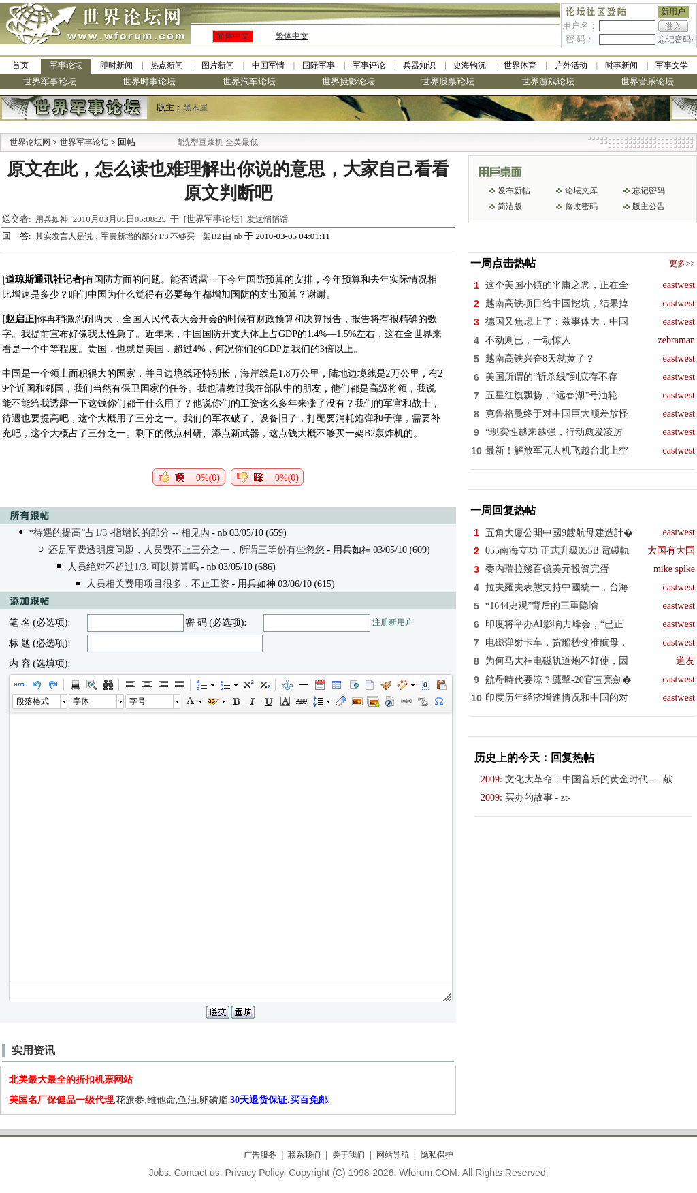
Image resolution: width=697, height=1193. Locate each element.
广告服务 (260, 1155)
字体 (81, 701)
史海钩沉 (469, 65)
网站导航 (392, 1155)
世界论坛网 (30, 142)
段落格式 (32, 701)
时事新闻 (621, 65)
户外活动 (571, 65)
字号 (137, 701)
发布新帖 (514, 190)
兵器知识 (419, 65)
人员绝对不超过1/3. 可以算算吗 (133, 567)
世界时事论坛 (149, 81)
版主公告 (648, 206)
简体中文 (232, 36)
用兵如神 (51, 219)
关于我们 (348, 1155)
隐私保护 (437, 1155)
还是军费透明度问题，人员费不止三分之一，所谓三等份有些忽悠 (186, 550)
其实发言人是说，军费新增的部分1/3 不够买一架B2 (129, 236)
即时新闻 (116, 65)
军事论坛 (66, 65)
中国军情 (268, 65)
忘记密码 (648, 190)
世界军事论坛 (49, 81)
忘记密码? (676, 39)
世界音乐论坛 (647, 81)
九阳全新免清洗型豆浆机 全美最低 (212, 142)
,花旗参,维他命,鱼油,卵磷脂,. (170, 1100)
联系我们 (304, 1155)
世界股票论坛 (447, 81)
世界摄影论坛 (348, 81)
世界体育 (520, 65)
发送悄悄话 (267, 219)
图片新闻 (217, 65)
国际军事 (318, 65)
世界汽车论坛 (249, 81)
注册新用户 (392, 622)
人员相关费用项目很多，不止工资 (157, 584)
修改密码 (581, 206)
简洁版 (510, 206)
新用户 (673, 11)
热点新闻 (166, 65)
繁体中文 (292, 36)
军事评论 (369, 65)
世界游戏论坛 (547, 81)
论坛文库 (581, 190)
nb (238, 236)
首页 (20, 65)
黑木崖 (195, 107)
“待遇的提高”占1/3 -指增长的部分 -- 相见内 (119, 533)
